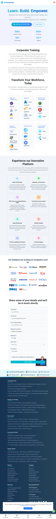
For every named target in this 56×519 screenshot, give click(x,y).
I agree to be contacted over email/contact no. (23, 357)
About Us (31, 468)
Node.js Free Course (23, 426)
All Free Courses (27, 428)
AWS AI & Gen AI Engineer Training (37, 384)
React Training (41, 407)
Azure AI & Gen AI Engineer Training (17, 384)
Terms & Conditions (34, 472)
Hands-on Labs (11, 472)
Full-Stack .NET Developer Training (17, 389)
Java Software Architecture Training (17, 407)
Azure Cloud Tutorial (13, 452)
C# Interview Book (37, 442)
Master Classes (12, 489)
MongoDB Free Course (36, 426)
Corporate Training (12, 481)
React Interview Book (26, 438)
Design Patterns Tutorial (14, 456)
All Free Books (40, 445)
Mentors (10, 497)
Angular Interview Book (14, 438)
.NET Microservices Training (15, 412)
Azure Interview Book (29, 435)
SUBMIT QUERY (28, 362)
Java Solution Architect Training (39, 393)
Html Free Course (12, 426)
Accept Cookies (28, 508)
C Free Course (42, 421)
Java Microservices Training (31, 412)
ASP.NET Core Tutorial (33, 452)
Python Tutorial (19, 459)
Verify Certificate (33, 479)
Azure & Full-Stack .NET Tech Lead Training (19, 391)
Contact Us (32, 470)
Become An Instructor (34, 481)
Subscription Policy (34, 477)
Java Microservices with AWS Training (18, 396)
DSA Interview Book (32, 440)
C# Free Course (33, 421)
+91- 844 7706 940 (34, 496)
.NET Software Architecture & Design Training (32, 405)
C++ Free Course (23, 421)
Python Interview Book (25, 442)
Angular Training (32, 407)
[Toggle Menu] (28, 516)
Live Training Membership (14, 488)
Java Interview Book (13, 442)
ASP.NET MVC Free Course (15, 428)
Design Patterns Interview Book (27, 445)
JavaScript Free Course (14, 424)
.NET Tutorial (23, 452)
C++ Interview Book (13, 445)
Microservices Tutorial (31, 454)
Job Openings (11, 495)
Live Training (11, 468)
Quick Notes (11, 477)
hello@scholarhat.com (35, 491)
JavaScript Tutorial (12, 461)
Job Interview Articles (24, 461)
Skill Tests (10, 493)
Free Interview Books (13, 479)
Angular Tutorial (12, 454)
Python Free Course (13, 421)
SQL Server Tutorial (36, 456)
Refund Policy (32, 475)
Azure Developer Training (14, 410)
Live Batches (11, 498)
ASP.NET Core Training (13, 405)
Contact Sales (38, 24)
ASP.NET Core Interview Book (15, 435)
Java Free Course (33, 419)
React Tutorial (20, 454)
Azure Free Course (12, 419)
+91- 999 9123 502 (34, 489)
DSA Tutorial (11, 459)
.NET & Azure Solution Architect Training (18, 393)
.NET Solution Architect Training (39, 391)
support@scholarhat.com (35, 498)
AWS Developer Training (28, 410)
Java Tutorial (35, 459)
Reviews (10, 500)
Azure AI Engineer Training (14, 403)
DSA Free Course (23, 419)
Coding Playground (13, 491)
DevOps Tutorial (26, 456)
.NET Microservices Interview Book (17, 440)
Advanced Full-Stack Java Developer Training (19, 386)
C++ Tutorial (28, 459)
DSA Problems (11, 475)
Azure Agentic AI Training (29, 403)
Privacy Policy (32, 473)
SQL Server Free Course (41, 424)
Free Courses (11, 470)
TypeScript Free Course (27, 424)
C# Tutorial (43, 459)
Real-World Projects (13, 473)
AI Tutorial (34, 461)
